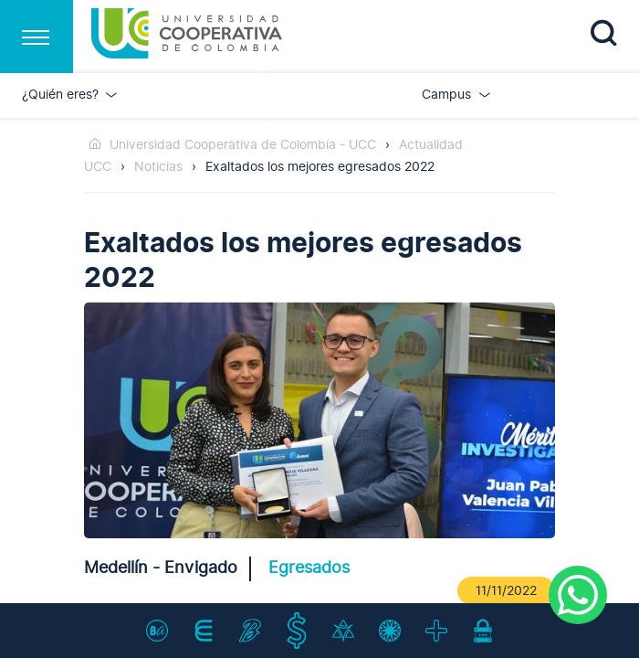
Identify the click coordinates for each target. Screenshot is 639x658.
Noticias (158, 166)
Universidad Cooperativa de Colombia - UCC (243, 144)
